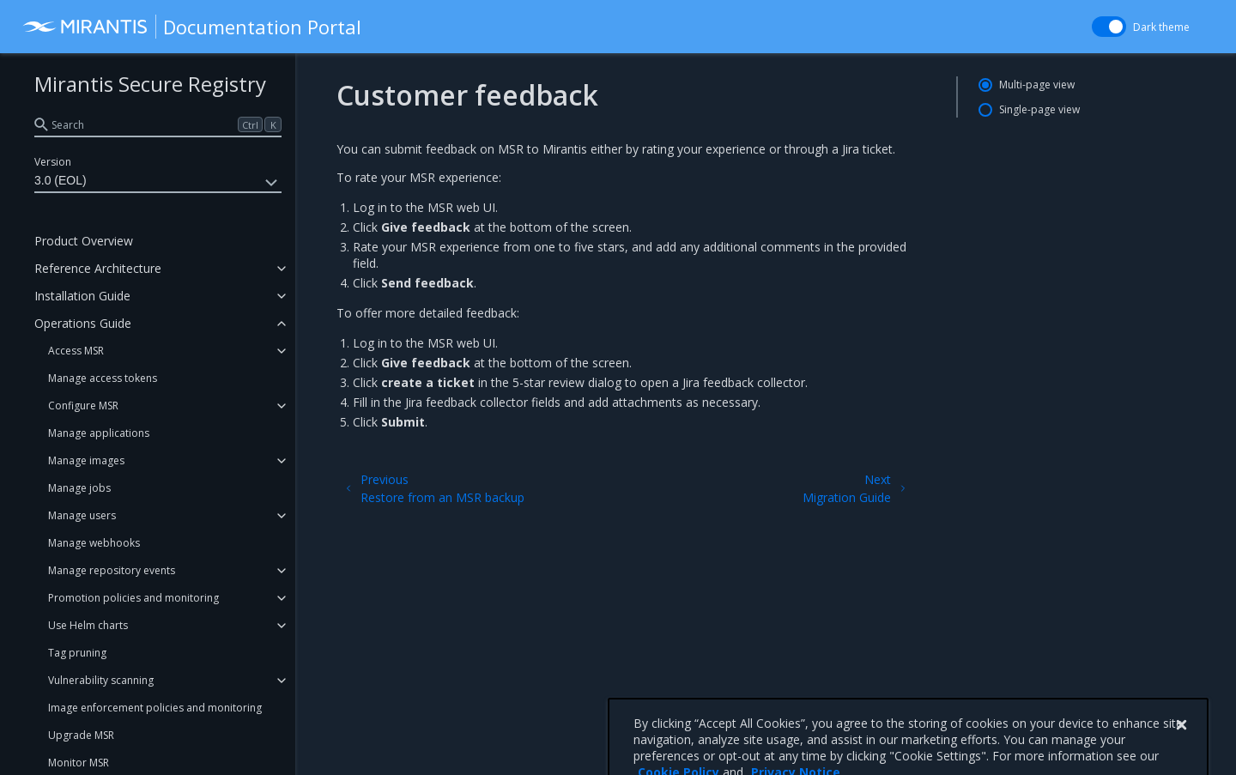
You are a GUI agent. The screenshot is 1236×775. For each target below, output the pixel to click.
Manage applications (98, 433)
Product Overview (83, 241)
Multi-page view (1037, 84)
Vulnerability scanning (101, 680)
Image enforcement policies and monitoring (155, 707)
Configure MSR (83, 405)
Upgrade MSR (81, 735)
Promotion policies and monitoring (133, 597)
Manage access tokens (102, 378)
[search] (158, 124)
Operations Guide (82, 323)
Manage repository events (111, 570)
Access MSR (76, 350)
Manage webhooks (94, 543)
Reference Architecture (97, 268)
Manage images (86, 460)
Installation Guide (82, 296)
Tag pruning (77, 652)
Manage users (82, 515)
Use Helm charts (88, 625)
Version (52, 161)
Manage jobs (79, 488)
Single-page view (1039, 109)
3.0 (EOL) (158, 183)
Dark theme (1161, 27)
